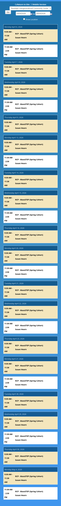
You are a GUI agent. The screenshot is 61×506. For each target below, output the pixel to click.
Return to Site (23, 4)
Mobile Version (39, 4)
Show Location (32, 19)
